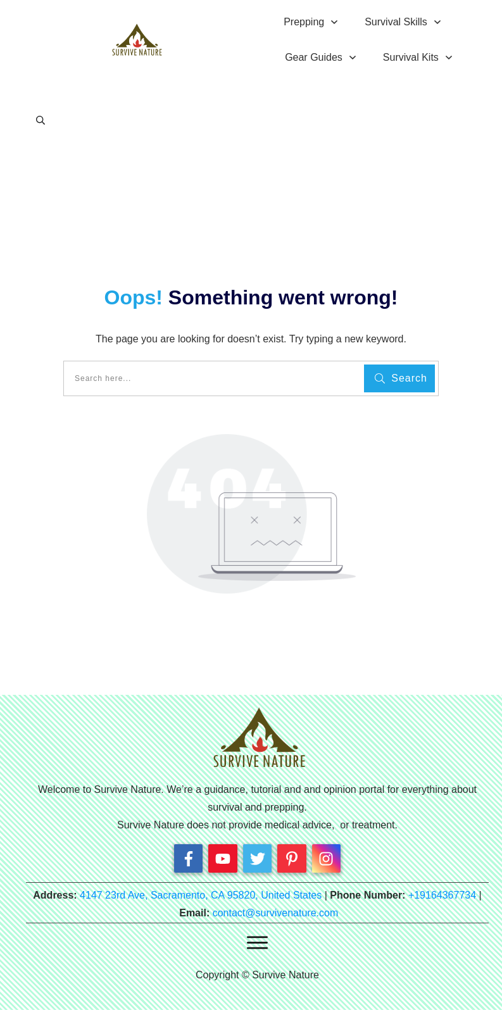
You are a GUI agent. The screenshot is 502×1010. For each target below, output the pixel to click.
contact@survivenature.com (276, 912)
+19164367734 (442, 895)
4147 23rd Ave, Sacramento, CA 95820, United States (201, 895)
